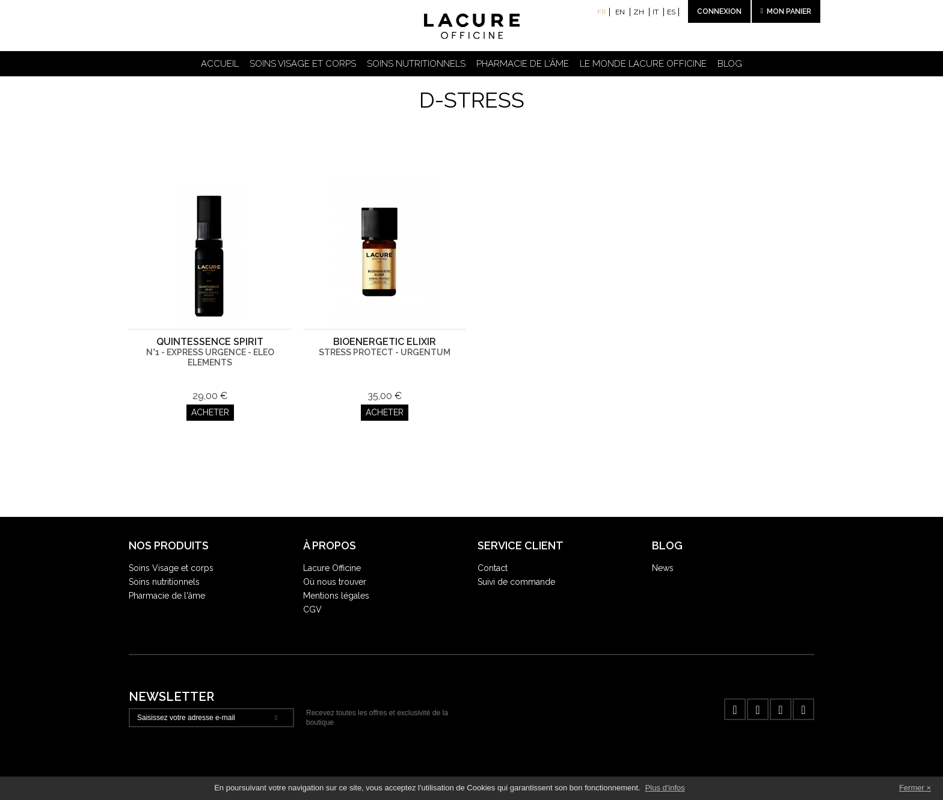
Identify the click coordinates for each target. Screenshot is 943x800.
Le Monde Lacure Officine (643, 63)
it (656, 12)
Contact (493, 568)
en (621, 12)
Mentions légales (336, 595)
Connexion (719, 11)
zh (639, 12)
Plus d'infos (665, 787)
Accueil (220, 63)
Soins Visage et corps (171, 568)
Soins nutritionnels (416, 63)
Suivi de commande (516, 582)
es (671, 12)
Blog (729, 63)
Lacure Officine (332, 568)
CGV (312, 609)
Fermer (911, 787)
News (663, 568)
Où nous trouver (334, 582)
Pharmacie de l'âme (522, 63)
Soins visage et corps (303, 63)
